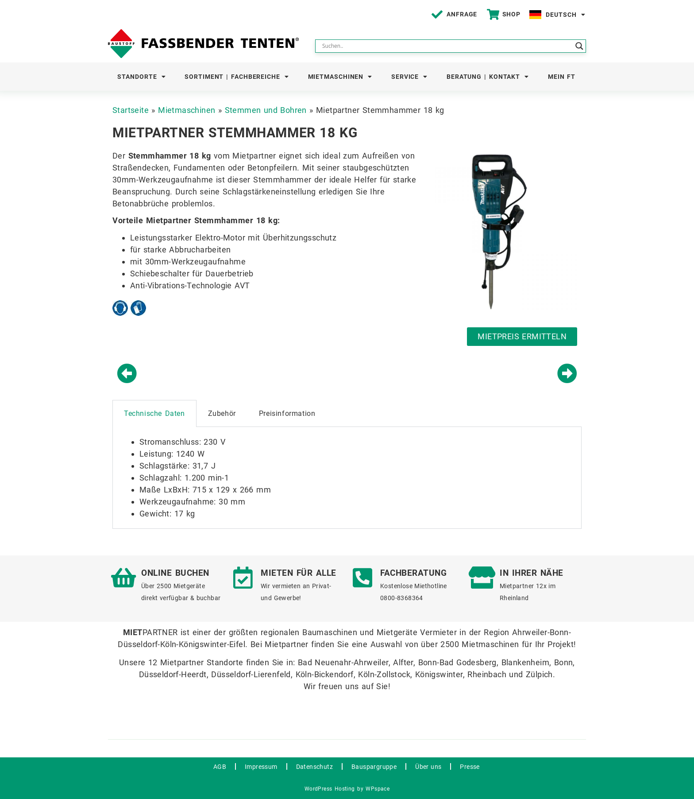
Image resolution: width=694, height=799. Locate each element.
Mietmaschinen (340, 76)
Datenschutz (314, 766)
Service (409, 76)
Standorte (141, 76)
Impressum (261, 766)
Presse (469, 766)
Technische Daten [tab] (154, 413)
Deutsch (565, 14)
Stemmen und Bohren (266, 110)
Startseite (130, 110)
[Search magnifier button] (579, 46)
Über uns (428, 766)
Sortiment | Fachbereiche (237, 76)
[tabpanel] (347, 478)
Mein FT (561, 76)
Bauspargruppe (374, 766)
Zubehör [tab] (222, 413)
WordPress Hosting (330, 789)
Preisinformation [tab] (287, 413)
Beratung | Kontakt (488, 76)
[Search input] (446, 46)
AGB (219, 766)
